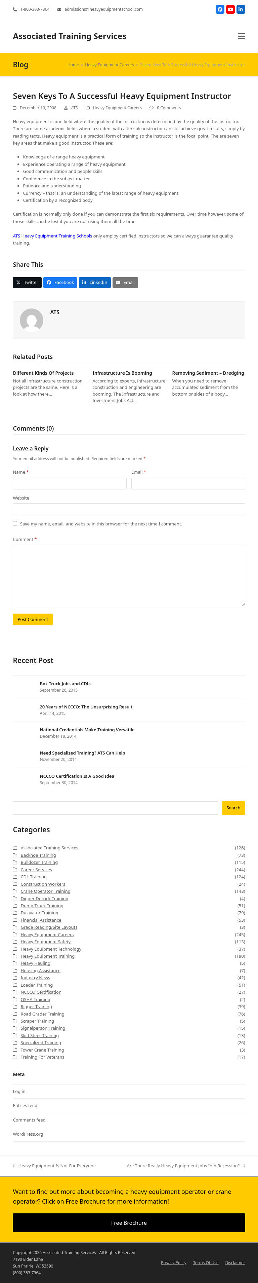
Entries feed (25, 1105)
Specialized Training (40, 1042)
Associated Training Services (69, 35)
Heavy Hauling (35, 963)
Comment (25, 539)
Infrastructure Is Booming (122, 373)
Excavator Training (39, 913)
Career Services (36, 870)
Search (233, 808)
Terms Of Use (205, 1263)
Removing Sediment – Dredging (208, 373)
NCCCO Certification (40, 992)
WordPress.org (28, 1134)
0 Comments (169, 108)
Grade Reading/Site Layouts (48, 927)
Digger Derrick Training (44, 898)
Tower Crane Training (42, 1050)
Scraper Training (37, 1021)
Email (138, 472)
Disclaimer (235, 1263)
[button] (241, 36)
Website (21, 498)
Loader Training (36, 985)
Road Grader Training (42, 1014)
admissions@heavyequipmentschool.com (103, 9)
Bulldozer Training (39, 862)
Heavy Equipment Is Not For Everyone (54, 1166)
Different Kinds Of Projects (43, 373)
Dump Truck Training (41, 906)
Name (21, 472)
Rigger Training (36, 1006)
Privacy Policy (173, 1263)
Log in (19, 1091)
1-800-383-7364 (34, 9)
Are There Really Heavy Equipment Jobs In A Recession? (186, 1166)
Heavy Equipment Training (47, 956)
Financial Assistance (40, 920)
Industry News (35, 978)
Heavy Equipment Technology (50, 949)
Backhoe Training (38, 855)
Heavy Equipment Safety (45, 942)
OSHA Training (35, 999)
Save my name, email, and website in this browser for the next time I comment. (101, 524)
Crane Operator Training (45, 891)
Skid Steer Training (39, 1035)
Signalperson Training (42, 1028)
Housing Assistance (40, 970)
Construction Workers (42, 884)
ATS (74, 108)
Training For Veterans (42, 1057)
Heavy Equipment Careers (117, 108)
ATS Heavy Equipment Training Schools (53, 236)
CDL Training (33, 877)
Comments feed (29, 1120)
